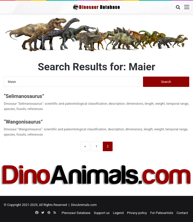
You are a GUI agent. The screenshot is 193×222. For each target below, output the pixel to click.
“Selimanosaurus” (24, 96)
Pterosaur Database (76, 213)
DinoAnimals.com (84, 205)
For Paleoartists (161, 213)
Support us (102, 213)
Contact (182, 213)
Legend (118, 213)
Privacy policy (137, 213)
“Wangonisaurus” (23, 122)
